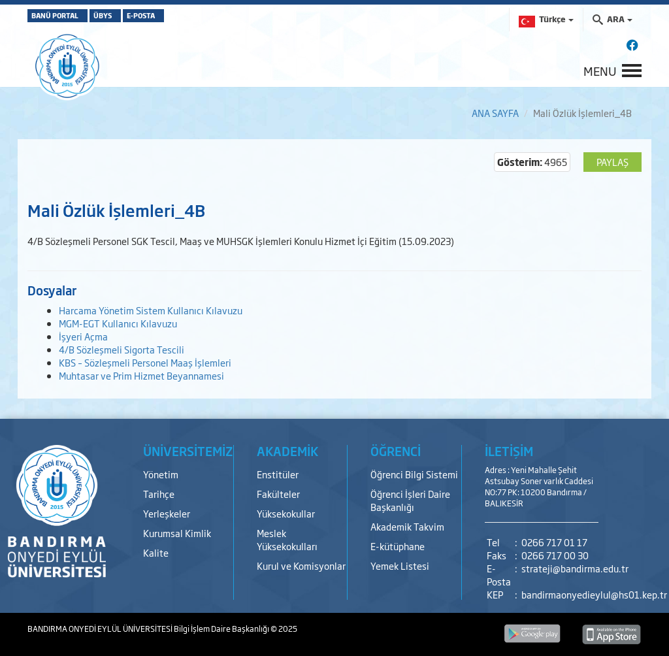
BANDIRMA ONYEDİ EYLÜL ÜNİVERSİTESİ (100, 628)
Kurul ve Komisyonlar (301, 565)
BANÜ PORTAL (65, 16)
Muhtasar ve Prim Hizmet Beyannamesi (141, 375)
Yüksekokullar (286, 513)
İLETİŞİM (509, 450)
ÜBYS (134, 16)
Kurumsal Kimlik (177, 533)
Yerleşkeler (166, 513)
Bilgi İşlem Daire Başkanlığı (222, 628)
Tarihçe (158, 493)
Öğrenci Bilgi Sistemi (414, 474)
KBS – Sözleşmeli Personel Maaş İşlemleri (145, 362)
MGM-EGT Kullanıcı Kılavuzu (118, 323)
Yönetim (160, 474)
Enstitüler (278, 474)
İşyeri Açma (83, 336)
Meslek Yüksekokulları (287, 539)
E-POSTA (194, 16)
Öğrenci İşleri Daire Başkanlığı (410, 500)
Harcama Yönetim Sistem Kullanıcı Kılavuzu (150, 310)
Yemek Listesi (399, 565)
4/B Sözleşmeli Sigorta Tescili (121, 349)
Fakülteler (278, 493)
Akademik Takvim (407, 526)
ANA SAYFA (495, 113)
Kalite (156, 552)
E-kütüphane (397, 546)
